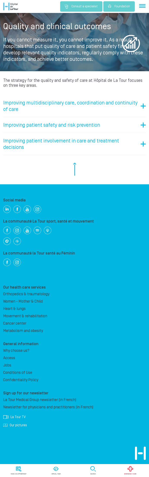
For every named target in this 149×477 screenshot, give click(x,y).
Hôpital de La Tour (10, 6)
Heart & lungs (14, 308)
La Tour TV (14, 417)
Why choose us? (16, 350)
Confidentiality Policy (20, 380)
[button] (74, 106)
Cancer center (14, 323)
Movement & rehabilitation (25, 316)
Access (9, 358)
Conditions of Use (17, 372)
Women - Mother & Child (23, 301)
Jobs (7, 365)
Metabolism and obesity (23, 331)
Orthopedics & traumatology (26, 294)
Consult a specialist (81, 6)
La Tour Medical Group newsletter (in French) (39, 400)
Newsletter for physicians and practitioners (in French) (48, 407)
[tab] (74, 106)
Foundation (119, 6)
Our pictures (15, 425)
